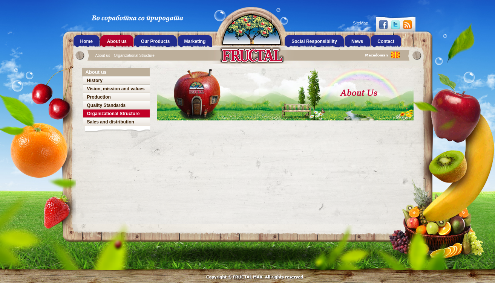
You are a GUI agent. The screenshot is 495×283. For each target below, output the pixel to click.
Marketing (195, 41)
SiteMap (360, 23)
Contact (385, 41)
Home (86, 41)
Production (99, 97)
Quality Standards (106, 105)
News (357, 41)
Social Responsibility (314, 41)
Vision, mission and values (116, 88)
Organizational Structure (134, 55)
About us (102, 55)
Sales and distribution (110, 122)
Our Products (155, 41)
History (95, 80)
